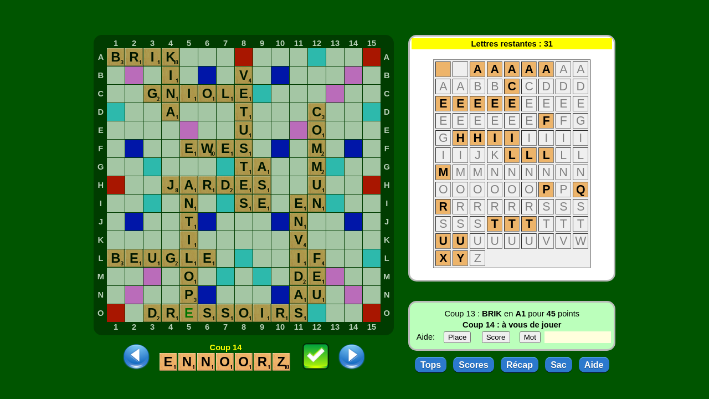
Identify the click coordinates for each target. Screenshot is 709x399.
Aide (594, 365)
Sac (558, 365)
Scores (473, 365)
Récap (519, 365)
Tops (430, 365)
